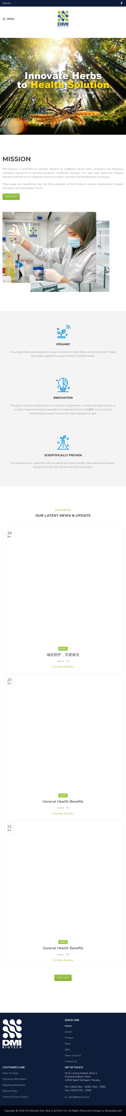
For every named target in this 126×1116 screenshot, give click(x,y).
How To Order (10, 1073)
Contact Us (71, 1061)
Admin (60, 661)
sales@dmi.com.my (78, 1097)
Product (69, 1037)
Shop (67, 1043)
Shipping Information (14, 1085)
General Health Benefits (63, 801)
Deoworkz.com (113, 1110)
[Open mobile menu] (8, 19)
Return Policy (9, 1091)
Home (68, 1026)
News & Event (73, 1055)
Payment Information (14, 1079)
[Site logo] (63, 18)
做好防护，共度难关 (63, 654)
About (68, 1031)
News (63, 648)
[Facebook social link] (122, 3)
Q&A (67, 1049)
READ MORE (11, 196)
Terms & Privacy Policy (15, 1097)
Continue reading (63, 666)
